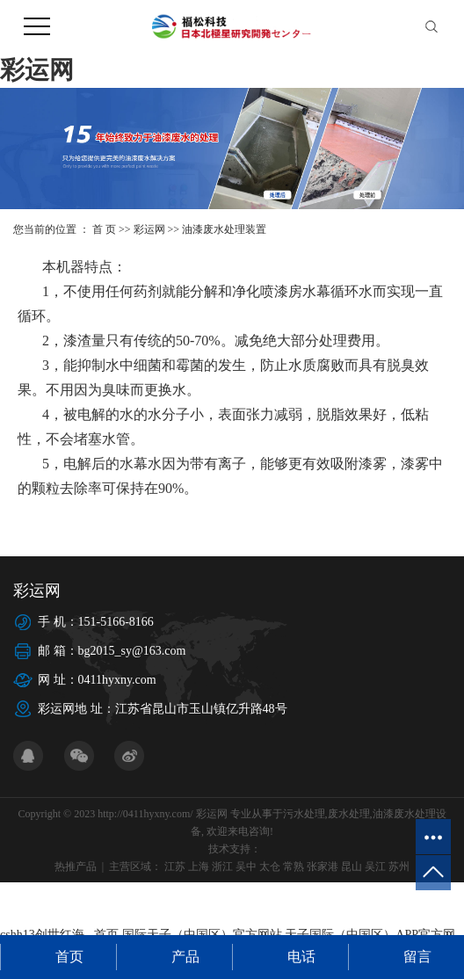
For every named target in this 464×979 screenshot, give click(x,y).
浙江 (222, 866)
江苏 (174, 866)
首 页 (104, 229)
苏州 (399, 866)
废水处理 (349, 814)
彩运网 (37, 69)
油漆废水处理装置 (224, 229)
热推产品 (75, 866)
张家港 (322, 866)
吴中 (246, 866)
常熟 (293, 866)
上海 (198, 866)
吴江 (375, 866)
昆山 (351, 866)
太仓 (269, 866)
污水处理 (304, 814)
